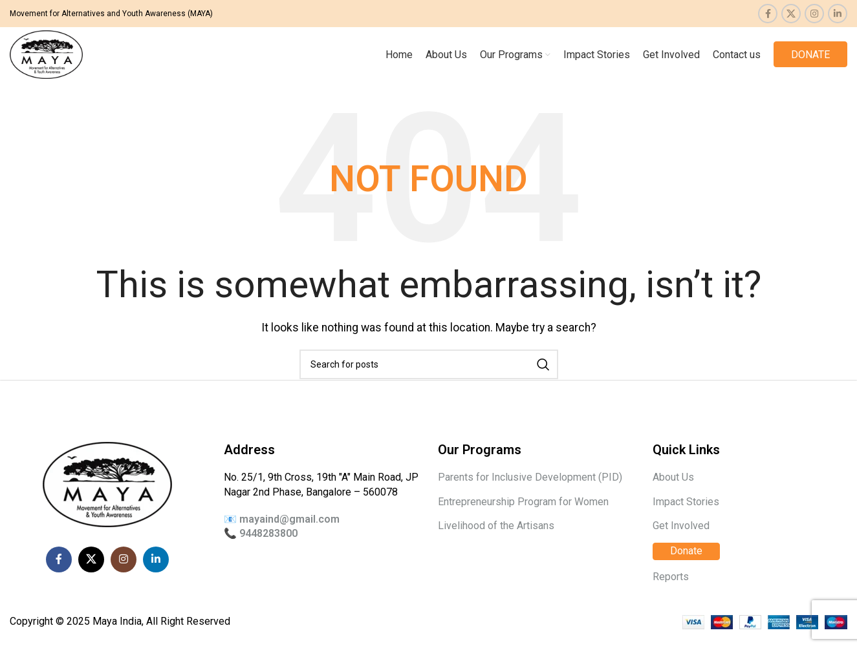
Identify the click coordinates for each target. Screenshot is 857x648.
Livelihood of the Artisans (496, 538)
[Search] (428, 377)
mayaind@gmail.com (289, 531)
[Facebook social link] (767, 13)
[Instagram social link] (814, 13)
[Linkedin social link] (837, 13)
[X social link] (791, 13)
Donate (686, 564)
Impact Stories (686, 514)
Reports (671, 589)
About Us (673, 490)
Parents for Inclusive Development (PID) (530, 490)
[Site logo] (56, 60)
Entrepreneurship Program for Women (523, 514)
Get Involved (681, 538)
